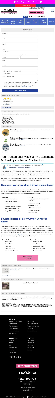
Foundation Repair (20, 21)
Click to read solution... (15, 269)
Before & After (31, 345)
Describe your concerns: (8, 76)
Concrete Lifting (35, 21)
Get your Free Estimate (20, 90)
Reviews (30, 350)
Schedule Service (25, 5)
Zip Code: (23, 55)
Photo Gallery (31, 347)
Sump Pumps (31, 321)
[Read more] (21, 131)
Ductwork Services (32, 331)
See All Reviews (6, 107)
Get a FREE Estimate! (27, 258)
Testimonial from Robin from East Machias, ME (20, 167)
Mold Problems (13, 323)
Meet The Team (13, 347)
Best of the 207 (13, 129)
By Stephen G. (7, 100)
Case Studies (31, 340)
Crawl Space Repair (13, 21)
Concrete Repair (28, 21)
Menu (52, 10)
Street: (4, 44)
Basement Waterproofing (15, 321)
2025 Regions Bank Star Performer (18, 137)
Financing (11, 350)
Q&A (10, 345)
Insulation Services (14, 331)
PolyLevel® (20, 234)
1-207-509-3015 (27, 379)
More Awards (5, 152)
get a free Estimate (27, 366)
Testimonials (31, 342)
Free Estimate (36, 12)
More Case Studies (6, 275)
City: (3, 49)
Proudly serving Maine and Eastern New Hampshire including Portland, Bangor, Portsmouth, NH (36, 8)
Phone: (4, 60)
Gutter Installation (43, 21)
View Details (6, 104)
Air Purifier (30, 328)
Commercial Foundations (34, 326)
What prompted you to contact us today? (12, 71)
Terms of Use (24, 86)
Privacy (29, 86)
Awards (11, 342)
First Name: (5, 33)
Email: (4, 65)
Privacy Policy (32, 397)
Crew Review (12, 352)
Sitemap (47, 397)
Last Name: (5, 39)
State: (4, 55)
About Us (11, 340)
